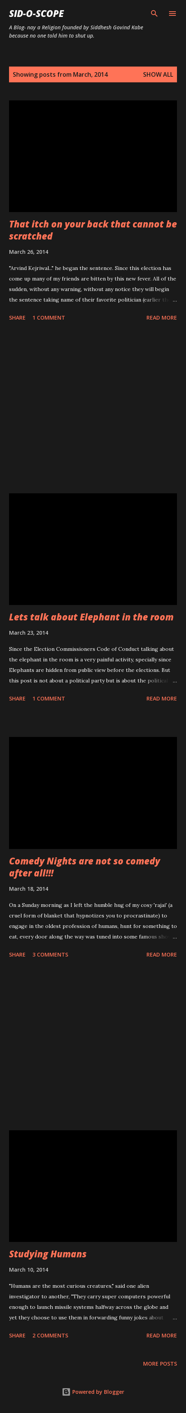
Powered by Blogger (93, 1391)
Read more (161, 317)
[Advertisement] (93, 408)
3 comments (50, 954)
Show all (158, 74)
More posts (160, 1363)
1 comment (48, 317)
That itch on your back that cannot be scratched (93, 230)
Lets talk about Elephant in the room (91, 617)
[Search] (154, 13)
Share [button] (17, 317)
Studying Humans (48, 1254)
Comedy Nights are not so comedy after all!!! (84, 867)
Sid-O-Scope (36, 13)
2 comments (50, 1335)
